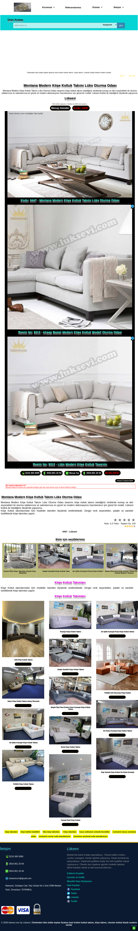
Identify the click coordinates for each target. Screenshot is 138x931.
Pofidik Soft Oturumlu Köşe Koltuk (117, 693)
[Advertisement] (69, 50)
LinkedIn (73, 897)
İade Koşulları (73, 885)
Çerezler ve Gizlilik (75, 877)
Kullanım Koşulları (75, 873)
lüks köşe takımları (51, 832)
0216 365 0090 (30, 473)
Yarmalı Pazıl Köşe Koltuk (70, 820)
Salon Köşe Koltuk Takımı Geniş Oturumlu (23, 701)
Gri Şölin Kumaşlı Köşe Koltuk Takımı (23, 743)
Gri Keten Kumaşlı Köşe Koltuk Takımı (117, 731)
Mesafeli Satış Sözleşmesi (79, 881)
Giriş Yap (132, 76)
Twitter (72, 893)
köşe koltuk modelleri (30, 832)
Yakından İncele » (23, 664)
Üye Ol (122, 76)
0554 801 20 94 (52, 473)
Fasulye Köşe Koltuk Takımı (70, 632)
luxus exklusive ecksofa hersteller (94, 832)
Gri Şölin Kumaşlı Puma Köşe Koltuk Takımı (117, 632)
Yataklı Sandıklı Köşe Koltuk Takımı (70, 669)
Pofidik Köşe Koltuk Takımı (23, 784)
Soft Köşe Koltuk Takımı (23, 660)
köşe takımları (11, 832)
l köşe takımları (69, 832)
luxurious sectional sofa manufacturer (90, 836)
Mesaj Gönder (60, 108)
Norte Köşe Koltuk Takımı (70, 747)
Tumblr (72, 901)
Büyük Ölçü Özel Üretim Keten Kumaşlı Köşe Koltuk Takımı (70, 708)
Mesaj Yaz (72, 473)
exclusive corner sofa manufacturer (54, 836)
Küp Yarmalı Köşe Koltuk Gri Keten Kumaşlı (117, 772)
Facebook (73, 889)
